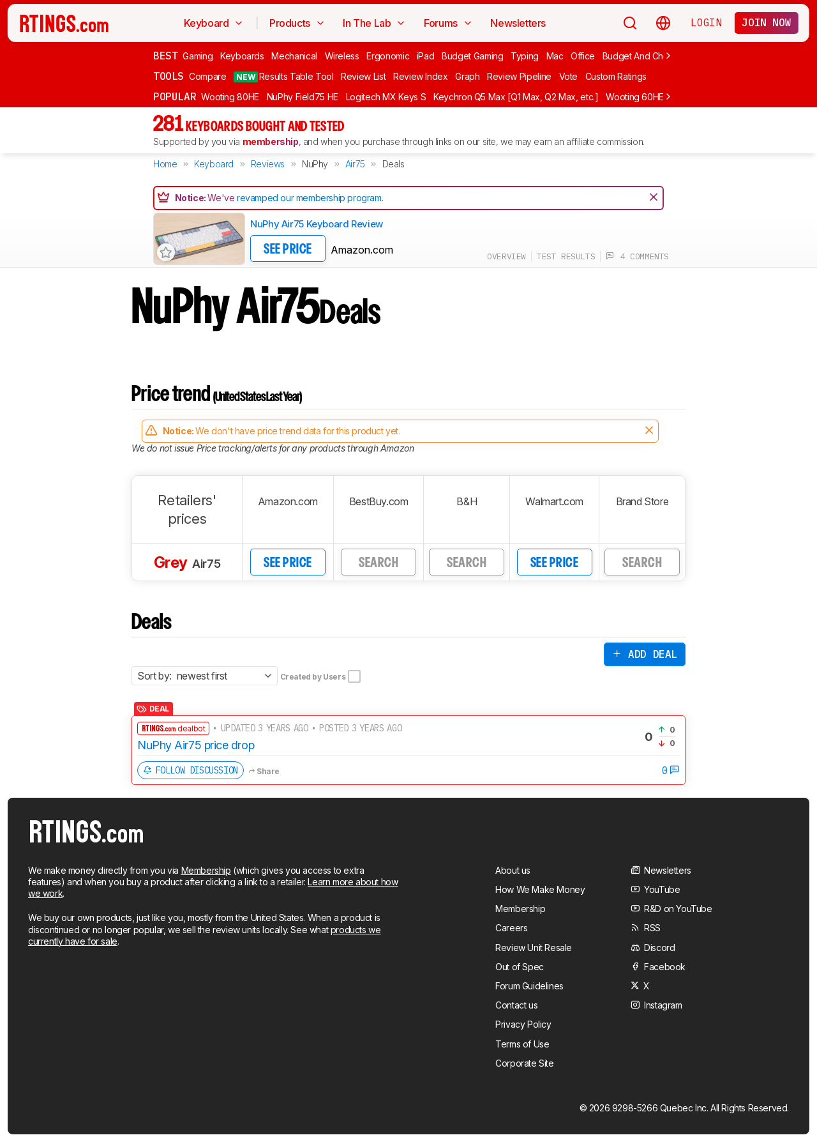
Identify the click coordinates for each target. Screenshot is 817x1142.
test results (566, 256)
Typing (525, 55)
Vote (568, 76)
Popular (174, 96)
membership (271, 141)
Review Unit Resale (533, 947)
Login (706, 22)
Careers (511, 927)
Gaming (198, 55)
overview (506, 256)
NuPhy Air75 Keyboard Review (316, 224)
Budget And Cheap (641, 55)
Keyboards (242, 55)
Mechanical (294, 55)
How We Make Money (540, 889)
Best (165, 55)
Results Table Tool (283, 76)
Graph (467, 76)
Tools (168, 76)
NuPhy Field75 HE (302, 96)
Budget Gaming (472, 55)
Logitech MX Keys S (386, 96)
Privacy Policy (523, 1024)
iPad (426, 55)
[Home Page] (64, 23)
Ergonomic (387, 55)
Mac (555, 55)
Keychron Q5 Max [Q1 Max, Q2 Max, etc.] (516, 96)
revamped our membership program (309, 197)
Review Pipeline (519, 76)
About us (512, 870)
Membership (206, 870)
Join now (766, 22)
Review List (363, 76)
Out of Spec (519, 966)
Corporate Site (524, 1063)
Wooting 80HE (230, 96)
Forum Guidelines (529, 985)
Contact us (516, 1005)
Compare (208, 76)
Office (583, 55)
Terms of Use (522, 1044)
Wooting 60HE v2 (641, 96)
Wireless (342, 55)
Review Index (420, 76)
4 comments (637, 256)
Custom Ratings (616, 76)
